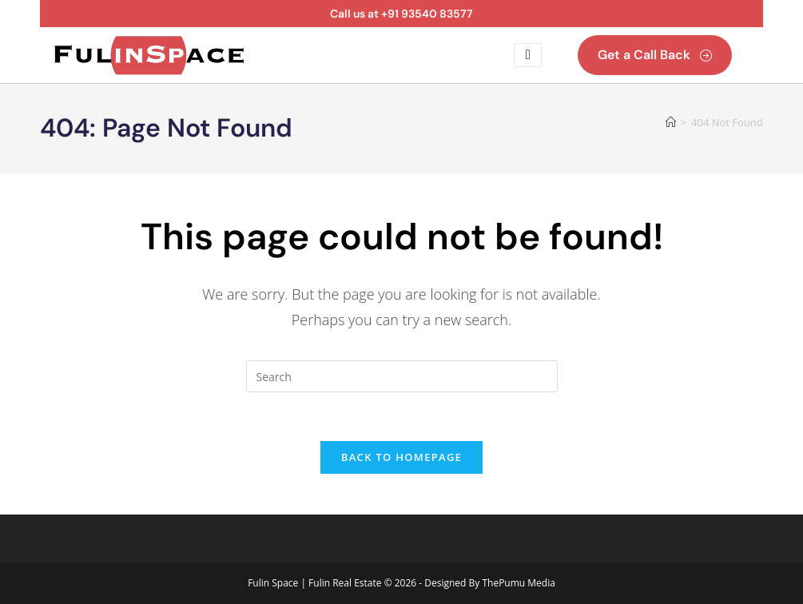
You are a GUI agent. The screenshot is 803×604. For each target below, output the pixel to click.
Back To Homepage (401, 457)
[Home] (671, 122)
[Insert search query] (402, 376)
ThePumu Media (518, 583)
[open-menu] (528, 54)
